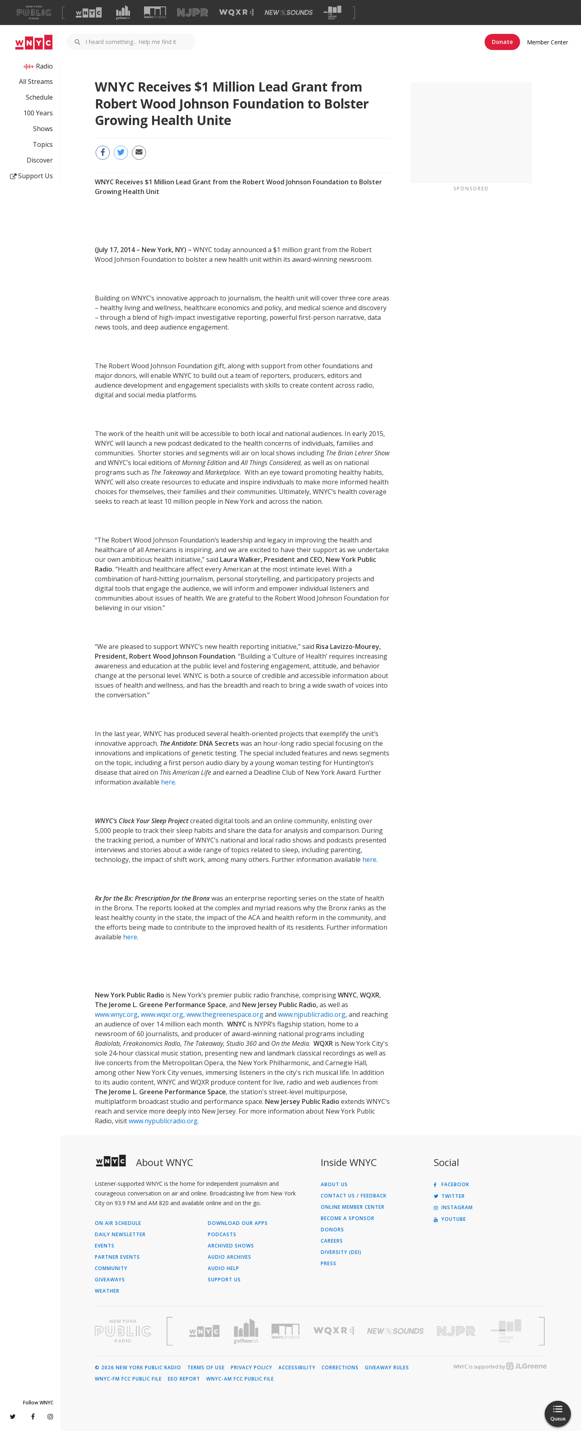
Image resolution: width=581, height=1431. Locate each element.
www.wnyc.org (116, 1014)
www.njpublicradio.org (311, 1014)
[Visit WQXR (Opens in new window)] (236, 13)
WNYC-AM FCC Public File (240, 1379)
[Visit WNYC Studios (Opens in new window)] (155, 12)
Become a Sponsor (347, 1218)
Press (328, 1263)
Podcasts (222, 1234)
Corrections (340, 1367)
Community (111, 1268)
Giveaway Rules (387, 1367)
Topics (43, 144)
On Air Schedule (118, 1223)
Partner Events (117, 1257)
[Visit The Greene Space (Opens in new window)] (332, 13)
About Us (334, 1184)
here (168, 782)
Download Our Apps (238, 1223)
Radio (44, 66)
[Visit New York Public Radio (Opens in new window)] (123, 1331)
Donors (332, 1229)
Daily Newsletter (120, 1234)
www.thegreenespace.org (224, 1014)
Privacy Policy (251, 1367)
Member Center (547, 42)
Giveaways (110, 1279)
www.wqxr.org (162, 1014)
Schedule (39, 97)
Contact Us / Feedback (354, 1195)
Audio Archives (229, 1257)
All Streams (36, 81)
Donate (502, 42)
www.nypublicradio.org (163, 1120)
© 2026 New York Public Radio (138, 1367)
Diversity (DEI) (341, 1252)
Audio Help (223, 1268)
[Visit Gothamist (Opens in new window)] (123, 12)
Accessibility (297, 1367)
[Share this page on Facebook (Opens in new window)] (103, 153)
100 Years (38, 112)
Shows (43, 128)
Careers (332, 1241)
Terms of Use (206, 1367)
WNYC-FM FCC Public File (128, 1379)
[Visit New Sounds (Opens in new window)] (289, 12)
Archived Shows (231, 1245)
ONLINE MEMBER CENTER (353, 1207)
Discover (40, 160)
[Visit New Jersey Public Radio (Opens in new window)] (457, 1331)
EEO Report (184, 1379)
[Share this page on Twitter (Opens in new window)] (121, 153)
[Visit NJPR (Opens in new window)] (192, 12)
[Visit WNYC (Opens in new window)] (89, 12)
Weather (107, 1291)
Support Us (31, 175)
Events (105, 1245)
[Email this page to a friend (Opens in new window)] (139, 153)
